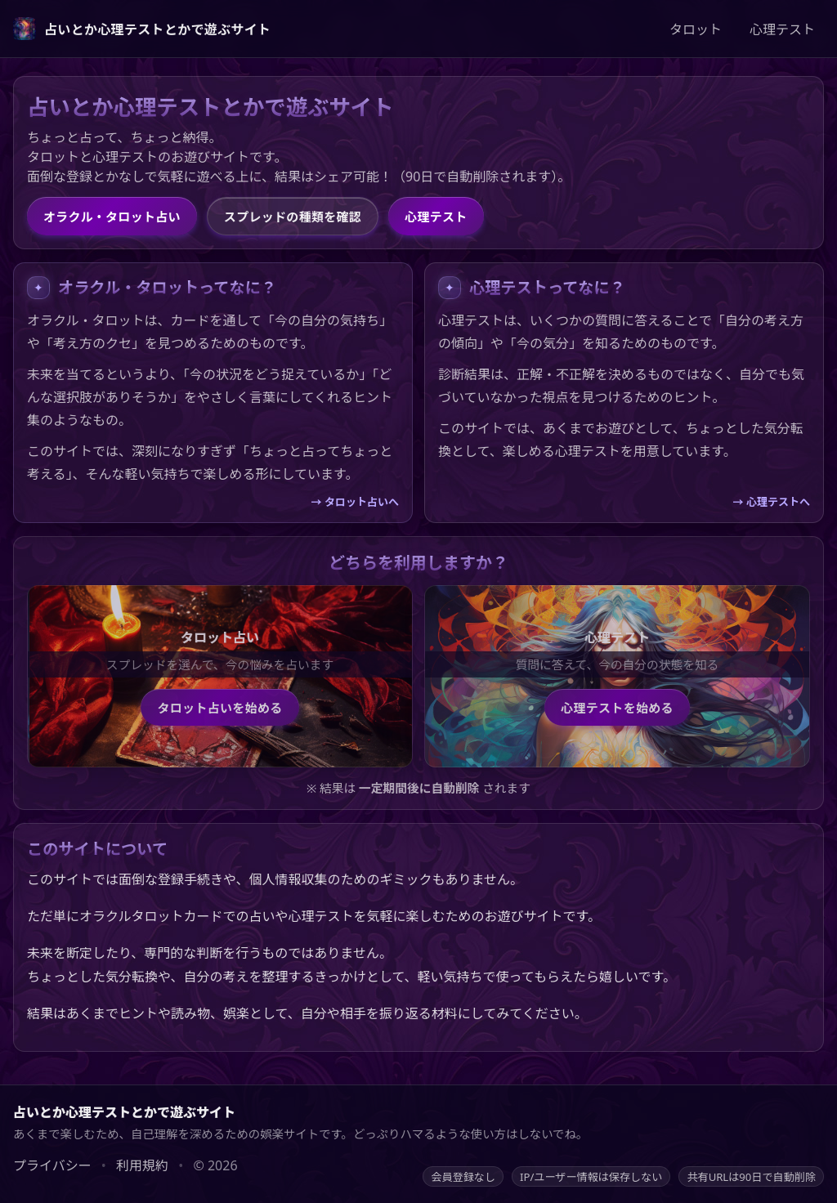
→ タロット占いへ (355, 501)
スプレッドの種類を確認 (292, 216)
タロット (695, 29)
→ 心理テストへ (771, 501)
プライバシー (52, 1165)
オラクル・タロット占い (112, 216)
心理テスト (782, 29)
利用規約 (142, 1165)
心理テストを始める (617, 708)
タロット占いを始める (219, 708)
